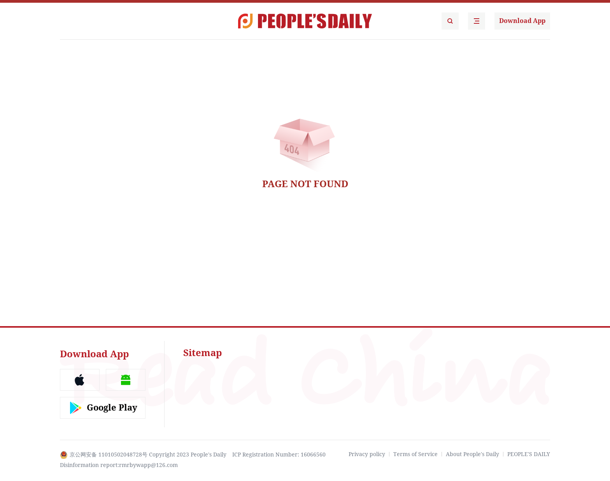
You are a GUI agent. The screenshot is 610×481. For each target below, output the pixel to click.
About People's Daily (472, 454)
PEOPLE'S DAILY (528, 454)
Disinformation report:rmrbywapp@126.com (119, 465)
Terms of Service (415, 454)
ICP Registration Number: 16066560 (279, 454)
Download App (522, 21)
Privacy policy (367, 454)
